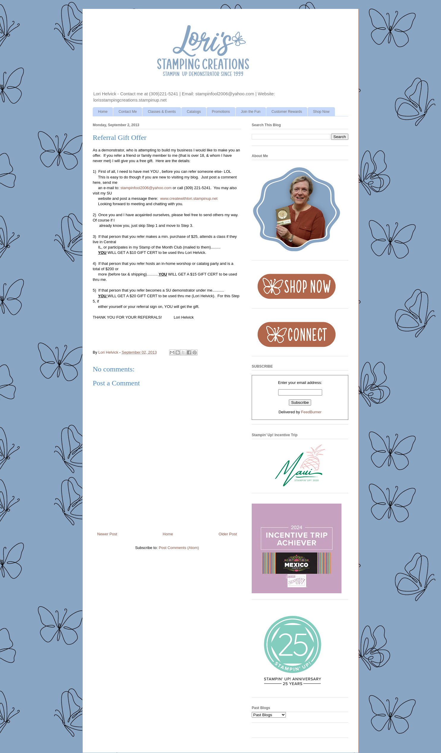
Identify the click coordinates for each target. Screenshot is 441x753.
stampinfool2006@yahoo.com (145, 188)
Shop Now (321, 112)
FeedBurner (311, 412)
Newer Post (107, 534)
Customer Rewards (287, 112)
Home (103, 112)
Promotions (221, 112)
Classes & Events (162, 112)
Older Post (228, 534)
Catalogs (194, 112)
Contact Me (128, 112)
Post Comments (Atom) (179, 547)
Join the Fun (251, 112)
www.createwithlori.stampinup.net (189, 198)
